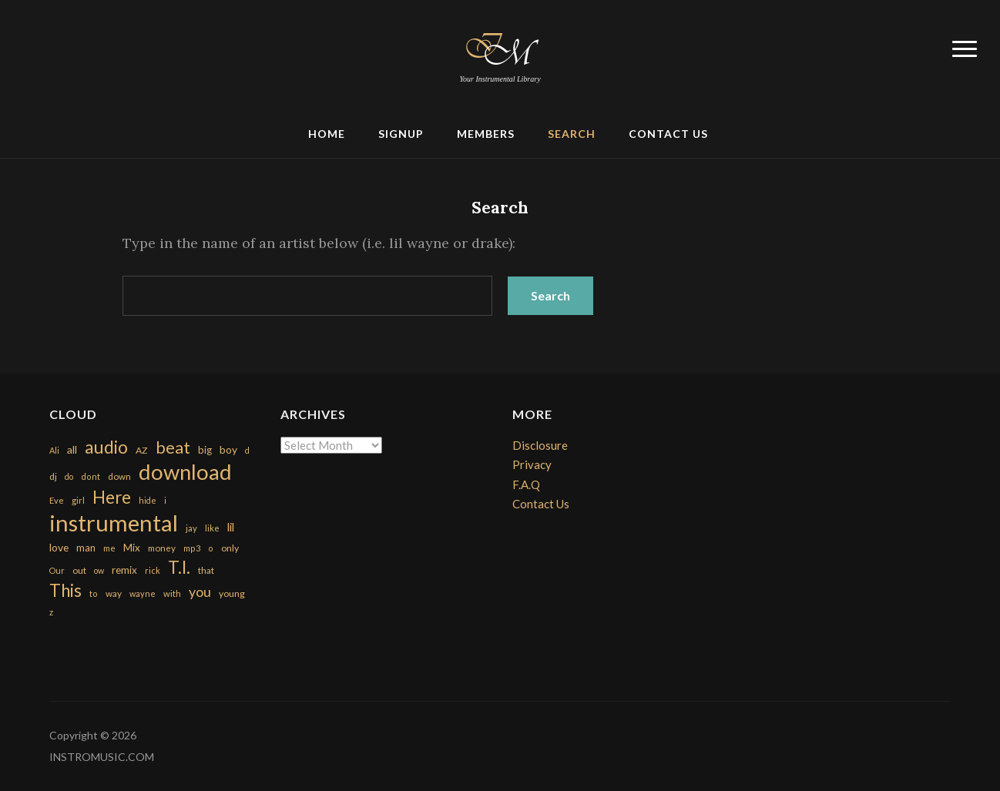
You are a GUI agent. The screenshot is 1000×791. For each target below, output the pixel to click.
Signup (401, 133)
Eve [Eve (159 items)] (56, 500)
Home (326, 133)
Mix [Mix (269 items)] (131, 547)
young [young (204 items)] (232, 593)
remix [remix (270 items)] (124, 570)
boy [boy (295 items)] (228, 449)
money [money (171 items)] (162, 548)
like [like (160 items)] (212, 528)
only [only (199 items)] (230, 548)
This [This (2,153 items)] (65, 590)
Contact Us (668, 133)
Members (486, 133)
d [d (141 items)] (247, 450)
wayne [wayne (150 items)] (142, 593)
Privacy (532, 464)
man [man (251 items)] (86, 547)
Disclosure (540, 445)
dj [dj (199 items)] (53, 476)
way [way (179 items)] (114, 593)
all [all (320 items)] (72, 449)
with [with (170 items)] (172, 593)
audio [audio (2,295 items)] (106, 447)
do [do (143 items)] (69, 476)
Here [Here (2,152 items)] (111, 497)
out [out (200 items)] (79, 570)
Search (572, 133)
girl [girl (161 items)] (78, 500)
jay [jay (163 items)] (191, 528)
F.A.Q (526, 484)
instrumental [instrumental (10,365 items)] (113, 522)
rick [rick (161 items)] (152, 570)
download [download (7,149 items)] (185, 471)
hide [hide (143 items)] (147, 500)
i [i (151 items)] (165, 500)
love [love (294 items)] (59, 547)
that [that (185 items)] (206, 570)
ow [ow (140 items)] (99, 570)
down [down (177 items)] (119, 476)
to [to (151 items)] (93, 593)
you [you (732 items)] (200, 591)
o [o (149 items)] (210, 548)
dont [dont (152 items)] (90, 476)
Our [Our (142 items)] (57, 570)
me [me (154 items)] (109, 548)
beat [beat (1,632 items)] (173, 447)
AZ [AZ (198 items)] (142, 450)
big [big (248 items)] (205, 450)
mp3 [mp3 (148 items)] (191, 548)
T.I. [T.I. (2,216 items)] (179, 567)
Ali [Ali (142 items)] (54, 450)
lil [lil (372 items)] (230, 527)
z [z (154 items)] (51, 612)
